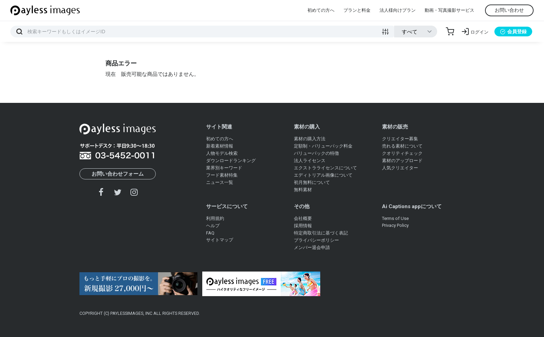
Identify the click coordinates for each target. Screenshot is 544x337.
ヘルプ (213, 225)
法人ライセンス (309, 160)
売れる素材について (402, 146)
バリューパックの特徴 (316, 153)
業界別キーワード (224, 167)
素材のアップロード (402, 160)
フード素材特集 (222, 175)
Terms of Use (395, 218)
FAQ (210, 233)
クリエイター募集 (400, 138)
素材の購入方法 (309, 138)
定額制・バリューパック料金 (323, 146)
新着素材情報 (219, 146)
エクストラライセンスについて (325, 167)
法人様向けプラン (398, 10)
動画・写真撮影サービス (449, 10)
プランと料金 (357, 10)
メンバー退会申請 (312, 247)
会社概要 (303, 218)
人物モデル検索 (222, 153)
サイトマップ (219, 239)
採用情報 (303, 225)
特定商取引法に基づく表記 (321, 233)
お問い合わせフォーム (118, 174)
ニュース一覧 (219, 182)
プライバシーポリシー (316, 240)
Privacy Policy (395, 225)
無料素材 (303, 189)
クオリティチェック (402, 153)
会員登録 (513, 31)
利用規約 (215, 218)
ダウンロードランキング (231, 160)
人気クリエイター (400, 167)
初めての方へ (320, 10)
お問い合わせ (509, 10)
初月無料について (312, 182)
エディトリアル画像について (323, 175)
